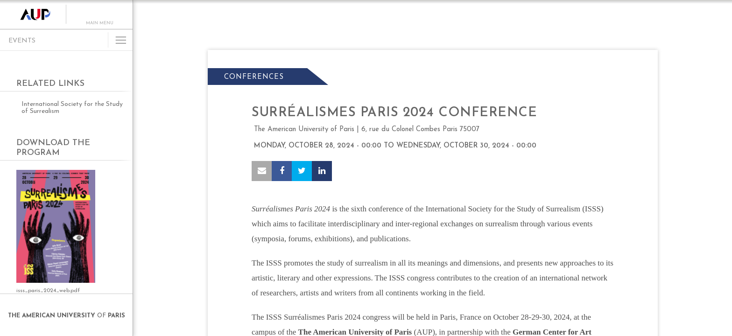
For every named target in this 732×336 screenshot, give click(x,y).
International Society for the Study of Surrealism (72, 108)
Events (21, 40)
